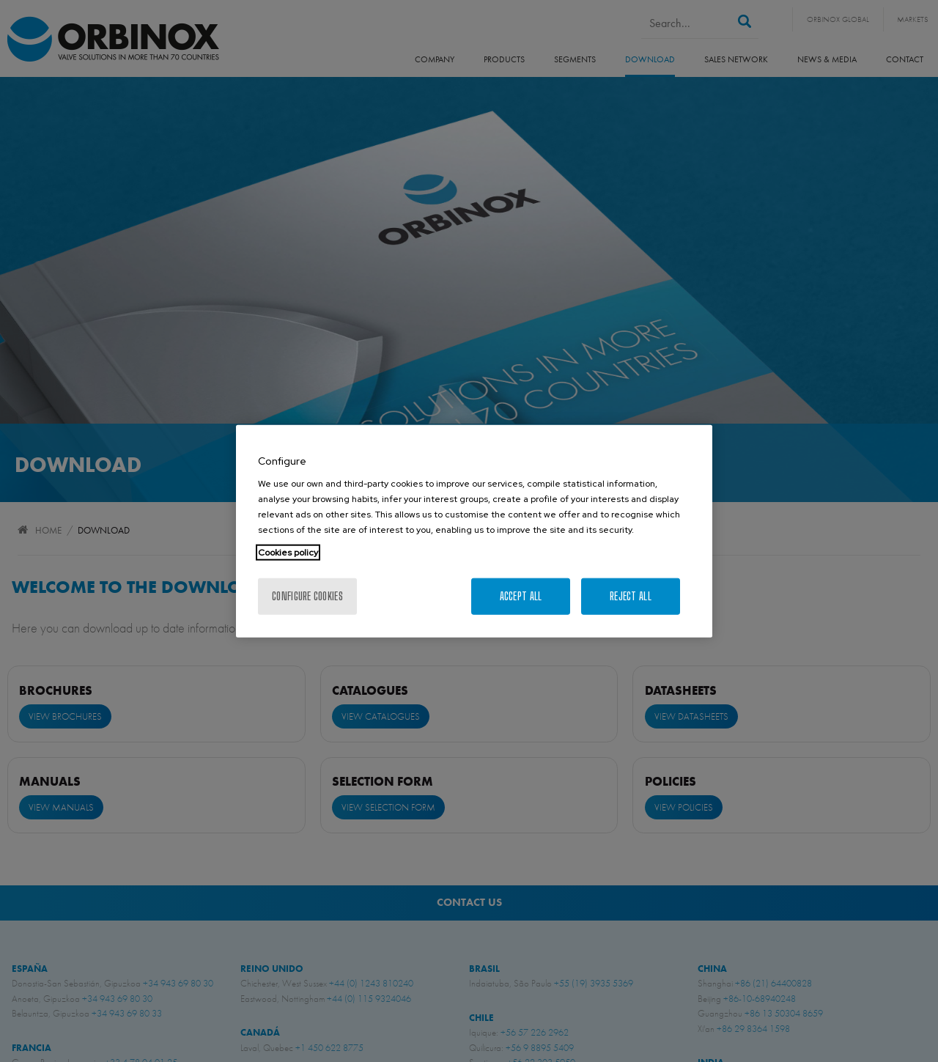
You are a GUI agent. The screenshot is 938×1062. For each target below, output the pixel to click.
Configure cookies (307, 596)
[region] (474, 531)
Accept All (521, 596)
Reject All (630, 596)
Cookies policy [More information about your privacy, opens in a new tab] (288, 552)
